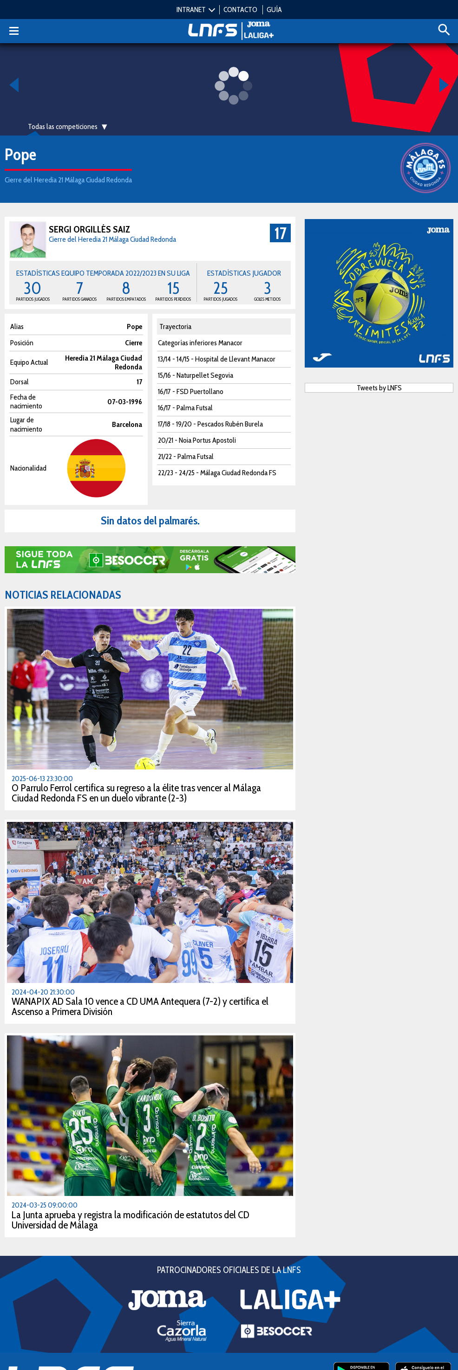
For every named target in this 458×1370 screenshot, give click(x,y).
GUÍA (274, 9)
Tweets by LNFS (379, 387)
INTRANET (191, 9)
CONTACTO (240, 9)
